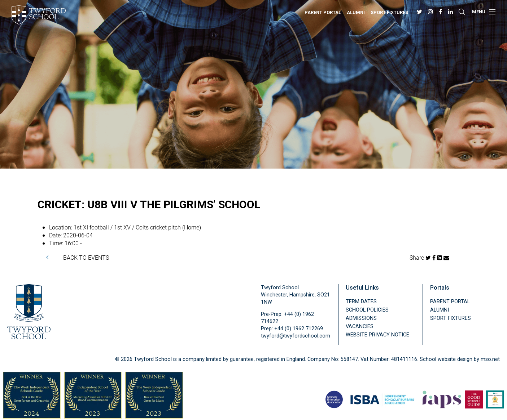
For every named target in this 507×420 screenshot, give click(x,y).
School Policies (367, 310)
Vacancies (359, 326)
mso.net (490, 359)
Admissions (361, 318)
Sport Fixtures (389, 12)
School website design (446, 359)
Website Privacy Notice (377, 335)
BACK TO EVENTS (86, 257)
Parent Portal (323, 12)
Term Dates (361, 302)
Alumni (356, 12)
